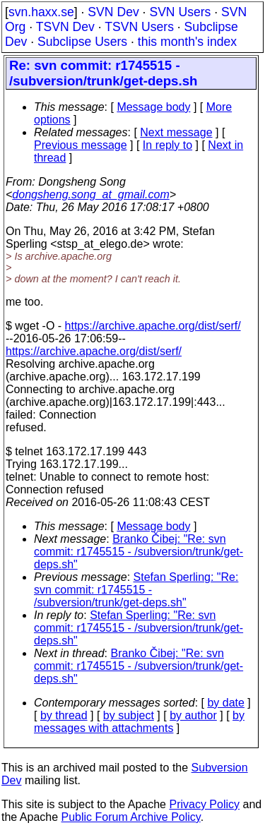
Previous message (80, 145)
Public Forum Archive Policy (131, 817)
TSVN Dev (65, 27)
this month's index (187, 42)
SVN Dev (113, 12)
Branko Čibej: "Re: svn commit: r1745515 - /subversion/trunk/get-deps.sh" (138, 551)
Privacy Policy (204, 804)
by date (225, 703)
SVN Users (180, 12)
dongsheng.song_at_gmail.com (90, 194)
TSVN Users (139, 27)
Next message (176, 132)
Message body (153, 107)
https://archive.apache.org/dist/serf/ (153, 326)
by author (193, 715)
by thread (64, 715)
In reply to (167, 145)
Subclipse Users (82, 42)
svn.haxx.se (41, 12)
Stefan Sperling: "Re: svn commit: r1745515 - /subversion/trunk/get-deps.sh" (136, 589)
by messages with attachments (139, 721)
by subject (128, 715)
